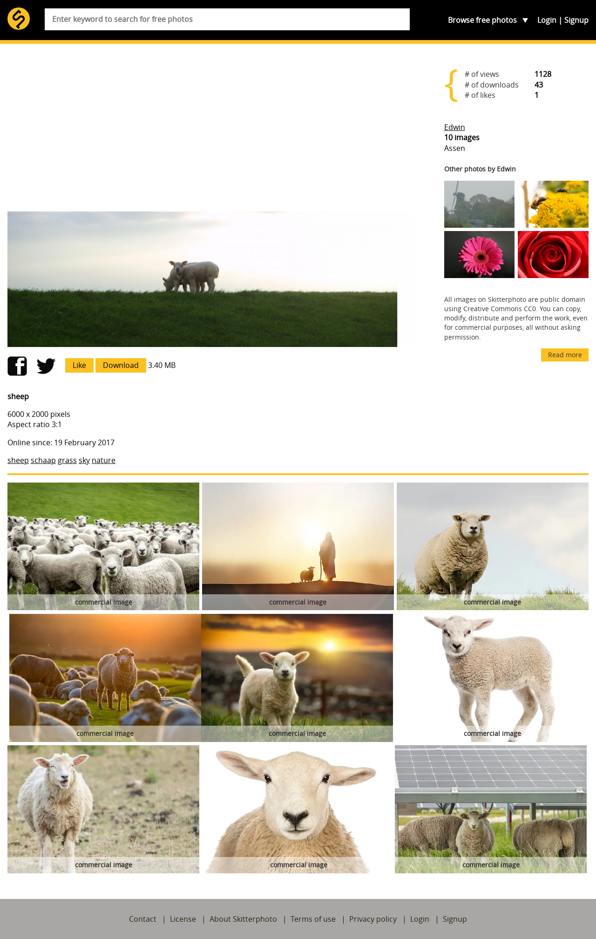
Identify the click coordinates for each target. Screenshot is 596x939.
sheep (18, 460)
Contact (142, 919)
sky (84, 460)
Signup (576, 20)
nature (103, 460)
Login (546, 20)
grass (67, 460)
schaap (43, 460)
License (183, 919)
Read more (565, 354)
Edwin (454, 127)
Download (121, 365)
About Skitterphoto (243, 919)
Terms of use (313, 919)
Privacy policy (373, 919)
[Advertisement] (210, 131)
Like (79, 365)
